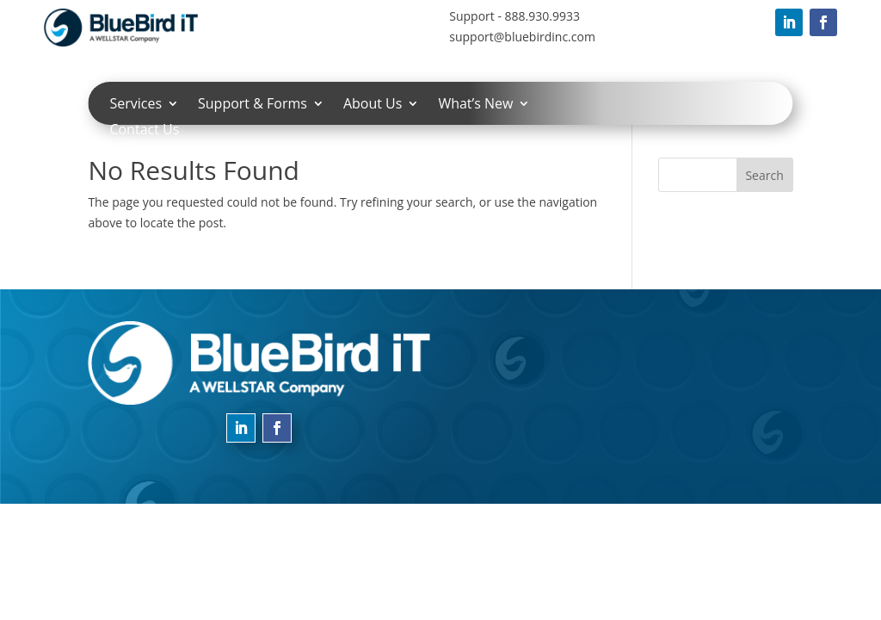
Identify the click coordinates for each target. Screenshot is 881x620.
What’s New (475, 105)
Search (764, 175)
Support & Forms (252, 105)
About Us (373, 105)
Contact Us (144, 131)
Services (135, 105)
